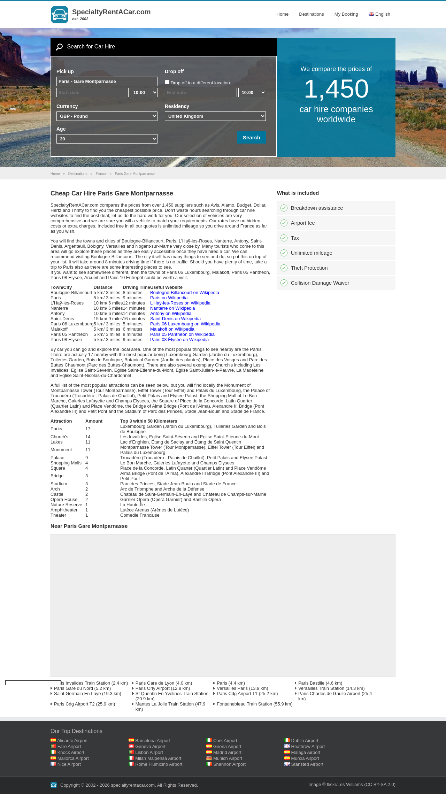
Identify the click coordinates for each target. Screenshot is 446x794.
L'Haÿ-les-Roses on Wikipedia (180, 303)
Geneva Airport (150, 746)
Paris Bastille (311, 683)
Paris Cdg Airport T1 (237, 693)
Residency (177, 106)
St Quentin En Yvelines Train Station (172, 693)
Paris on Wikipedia (169, 297)
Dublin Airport (304, 740)
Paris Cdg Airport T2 (74, 704)
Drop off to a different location (200, 82)
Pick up (65, 71)
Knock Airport (70, 752)
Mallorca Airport (73, 758)
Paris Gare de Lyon (155, 683)
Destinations (311, 14)
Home (283, 14)
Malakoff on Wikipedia (172, 329)
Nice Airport (69, 764)
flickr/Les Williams (345, 784)
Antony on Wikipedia (171, 313)
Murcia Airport (305, 758)
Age (61, 129)
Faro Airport (69, 746)
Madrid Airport (227, 752)
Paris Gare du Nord (73, 688)
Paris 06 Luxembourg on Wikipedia (185, 323)
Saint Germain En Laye (77, 693)
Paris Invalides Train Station (82, 683)
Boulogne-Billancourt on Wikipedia (184, 292)
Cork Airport (225, 740)
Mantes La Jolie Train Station (165, 704)
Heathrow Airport (308, 746)
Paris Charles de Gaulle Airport (329, 693)
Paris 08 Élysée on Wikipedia (179, 339)
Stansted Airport (307, 764)
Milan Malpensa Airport (158, 758)
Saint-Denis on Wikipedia (175, 318)
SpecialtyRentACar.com (111, 12)
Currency (67, 106)
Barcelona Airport (152, 740)
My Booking (346, 14)
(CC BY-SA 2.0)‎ (379, 784)
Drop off (174, 71)
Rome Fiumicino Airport (158, 764)
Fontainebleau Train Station (244, 704)
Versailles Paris (232, 688)
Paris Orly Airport (153, 688)
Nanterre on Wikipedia (172, 308)
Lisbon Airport (149, 752)
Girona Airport (227, 746)
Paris (222, 683)
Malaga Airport (306, 752)
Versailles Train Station (321, 688)
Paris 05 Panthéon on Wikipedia (182, 334)
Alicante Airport (72, 740)
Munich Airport (227, 758)
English (379, 14)
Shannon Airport (229, 764)
